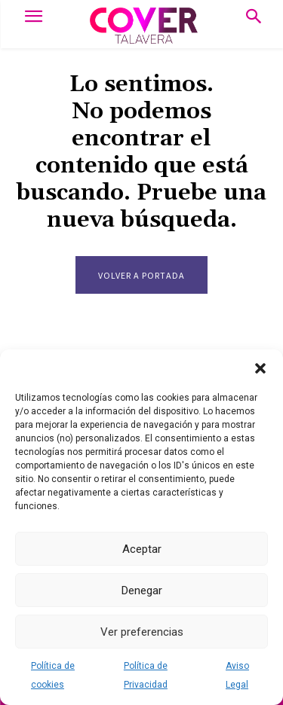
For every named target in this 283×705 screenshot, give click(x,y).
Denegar (142, 590)
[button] (260, 368)
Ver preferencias (141, 632)
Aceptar (141, 549)
